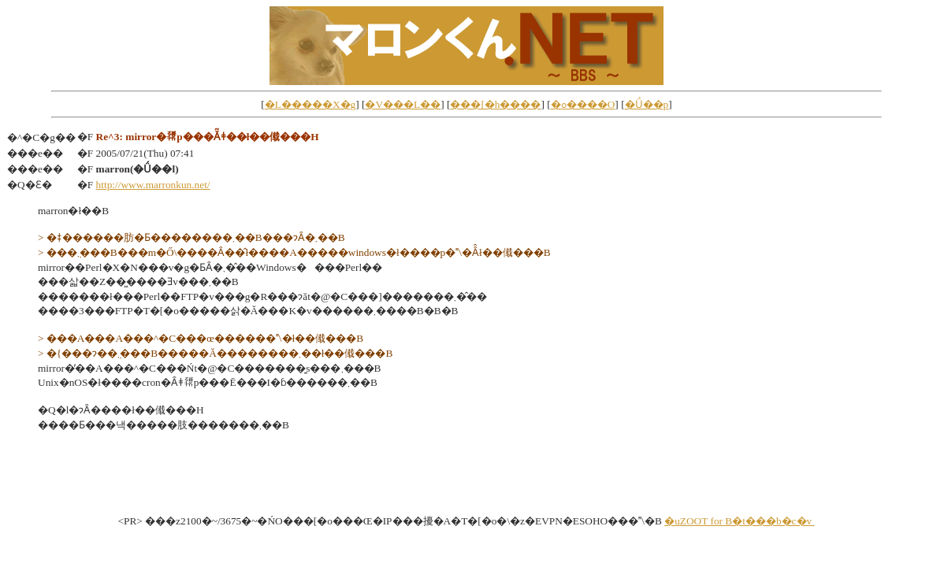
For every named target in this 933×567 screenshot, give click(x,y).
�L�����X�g (310, 104)
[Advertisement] (466, 478)
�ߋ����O (583, 104)
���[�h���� (495, 104)
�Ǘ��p (647, 104)
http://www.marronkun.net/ (153, 185)
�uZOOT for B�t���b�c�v (739, 521)
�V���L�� (402, 104)
